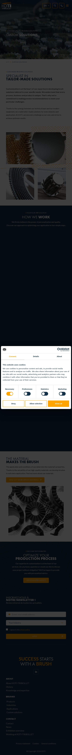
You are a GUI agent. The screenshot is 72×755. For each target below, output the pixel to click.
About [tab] (59, 356)
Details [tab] (36, 356)
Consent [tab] (12, 356)
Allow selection (36, 404)
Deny (13, 404)
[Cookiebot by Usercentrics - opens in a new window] (59, 349)
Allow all (58, 404)
